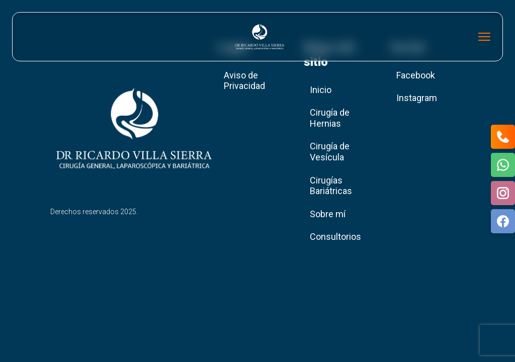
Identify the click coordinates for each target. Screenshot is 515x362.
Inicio (320, 89)
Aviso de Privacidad (244, 81)
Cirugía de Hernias (330, 118)
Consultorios (335, 236)
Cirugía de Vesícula (330, 151)
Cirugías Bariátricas (331, 186)
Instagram (416, 98)
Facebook (415, 75)
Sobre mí (328, 214)
